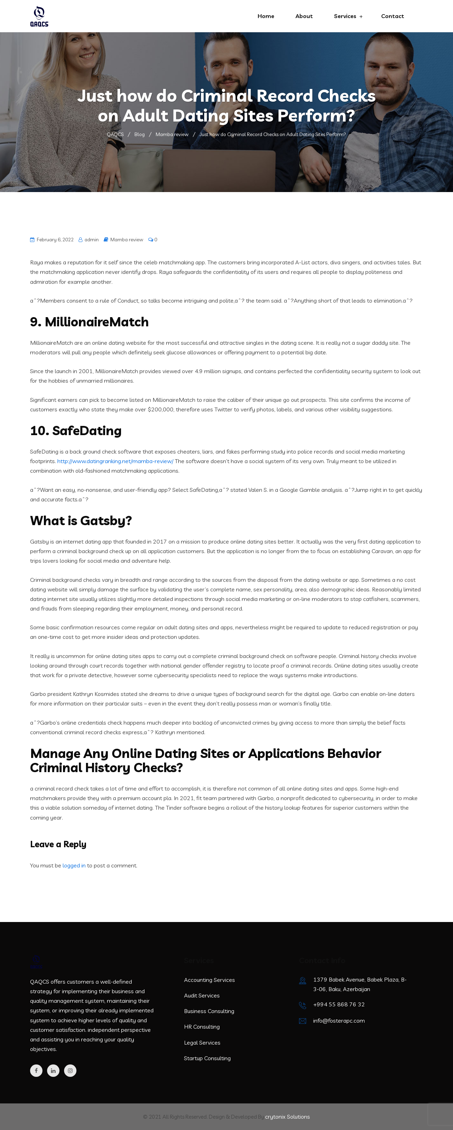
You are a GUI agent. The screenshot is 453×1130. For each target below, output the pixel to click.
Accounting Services (209, 979)
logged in (74, 865)
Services (345, 15)
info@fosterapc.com (339, 1020)
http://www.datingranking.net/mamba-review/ (115, 461)
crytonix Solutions (287, 1116)
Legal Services (202, 1042)
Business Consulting (209, 1010)
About (304, 15)
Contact (392, 15)
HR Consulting (202, 1026)
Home (266, 15)
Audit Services (202, 995)
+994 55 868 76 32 (339, 1004)
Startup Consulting (207, 1058)
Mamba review (126, 239)
